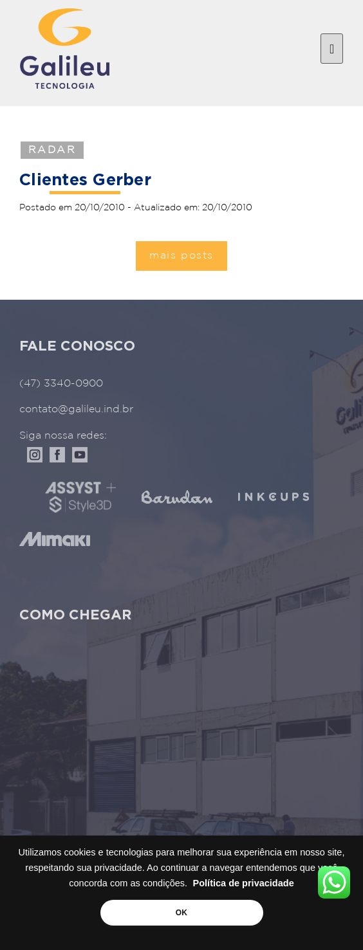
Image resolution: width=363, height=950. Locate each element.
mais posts (181, 255)
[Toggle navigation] (332, 48)
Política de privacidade (243, 883)
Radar (52, 150)
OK (181, 912)
